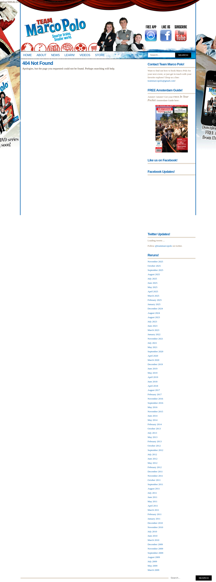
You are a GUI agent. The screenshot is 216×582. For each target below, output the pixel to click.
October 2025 (154, 265)
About (41, 55)
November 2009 (155, 548)
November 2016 (155, 398)
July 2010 (152, 531)
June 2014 (152, 415)
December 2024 (155, 308)
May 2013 (152, 437)
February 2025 (155, 300)
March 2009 (153, 570)
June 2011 (152, 497)
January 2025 (154, 304)
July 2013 (152, 433)
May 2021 (152, 347)
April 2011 (153, 505)
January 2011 (154, 518)
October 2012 (154, 445)
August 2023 (154, 317)
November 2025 (155, 261)
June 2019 (152, 368)
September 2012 (155, 450)
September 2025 (155, 270)
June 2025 (152, 283)
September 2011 (155, 484)
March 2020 (153, 360)
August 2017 (154, 390)
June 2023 (152, 325)
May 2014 (152, 420)
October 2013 (154, 428)
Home (27, 55)
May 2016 (152, 407)
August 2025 (154, 274)
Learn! (69, 55)
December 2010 (155, 523)
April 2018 (153, 385)
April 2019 (153, 377)
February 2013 (155, 441)
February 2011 (155, 514)
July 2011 (152, 493)
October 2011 (154, 480)
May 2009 (152, 565)
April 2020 (153, 355)
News (55, 55)
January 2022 (154, 334)
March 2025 (153, 295)
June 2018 (152, 381)
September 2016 (155, 403)
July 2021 (152, 343)
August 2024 (154, 313)
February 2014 (155, 424)
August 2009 (154, 557)
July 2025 (152, 278)
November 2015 (155, 411)
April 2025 (153, 291)
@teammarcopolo (163, 246)
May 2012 (152, 463)
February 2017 (155, 394)
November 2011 (155, 475)
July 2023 (152, 321)
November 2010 (155, 527)
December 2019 (155, 364)
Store (100, 55)
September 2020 (155, 351)
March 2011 (153, 510)
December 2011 (155, 471)
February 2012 (155, 467)
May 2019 (152, 372)
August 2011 (154, 488)
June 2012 (152, 458)
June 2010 (152, 535)
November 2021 (155, 338)
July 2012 (152, 454)
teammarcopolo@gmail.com (161, 80)
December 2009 (155, 544)
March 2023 (153, 330)
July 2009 (152, 561)
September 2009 (155, 553)
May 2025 (152, 287)
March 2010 (153, 540)
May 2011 (152, 501)
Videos (84, 55)
